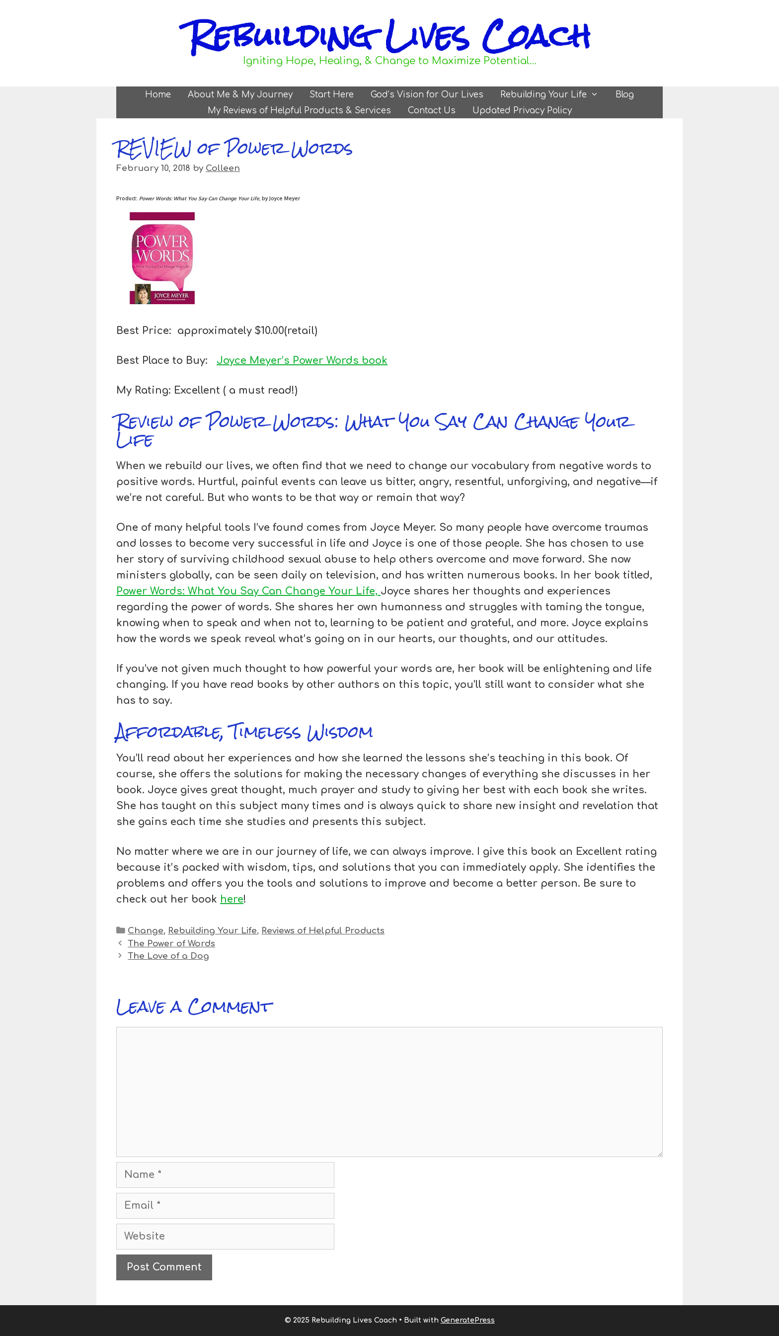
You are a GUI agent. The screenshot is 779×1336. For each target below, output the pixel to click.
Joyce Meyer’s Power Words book (302, 360)
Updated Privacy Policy (522, 110)
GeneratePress (468, 1320)
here (231, 899)
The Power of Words (171, 943)
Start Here (332, 94)
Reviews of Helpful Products (323, 930)
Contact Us (432, 110)
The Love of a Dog (168, 956)
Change (145, 930)
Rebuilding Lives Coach (389, 35)
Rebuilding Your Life (553, 94)
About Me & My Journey (240, 94)
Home (158, 94)
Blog (625, 94)
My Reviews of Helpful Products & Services (299, 110)
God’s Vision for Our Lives (427, 94)
